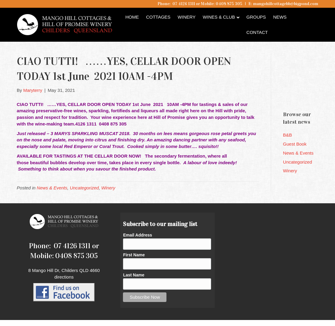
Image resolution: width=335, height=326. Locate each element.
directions (63, 276)
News (280, 17)
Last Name (133, 275)
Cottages (158, 17)
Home (132, 17)
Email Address (137, 235)
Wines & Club (219, 17)
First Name (134, 254)
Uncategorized (84, 187)
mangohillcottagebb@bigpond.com (285, 3)
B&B (287, 134)
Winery (187, 17)
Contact (257, 32)
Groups (256, 17)
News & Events (52, 187)
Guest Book (295, 143)
